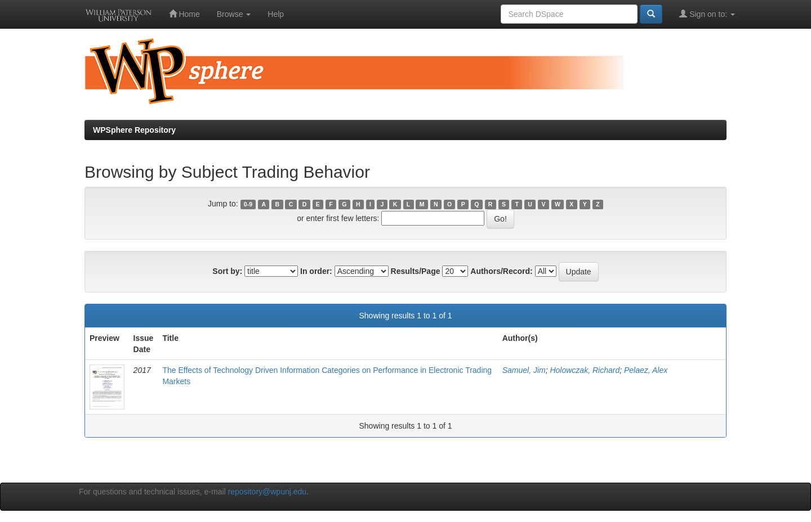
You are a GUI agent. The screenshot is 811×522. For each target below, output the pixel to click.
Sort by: (227, 271)
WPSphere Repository (134, 129)
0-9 (248, 204)
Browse (234, 14)
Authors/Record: (501, 271)
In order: (316, 271)
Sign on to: (707, 14)
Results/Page (415, 271)
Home (184, 14)
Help (276, 14)
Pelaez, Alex (645, 370)
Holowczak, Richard (585, 370)
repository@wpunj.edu (267, 491)
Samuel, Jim (524, 370)
